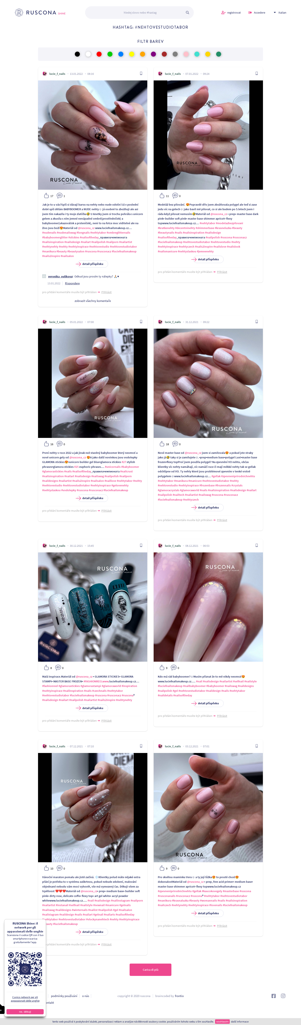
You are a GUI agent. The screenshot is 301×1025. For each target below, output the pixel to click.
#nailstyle (250, 681)
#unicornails (113, 467)
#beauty (61, 251)
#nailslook (233, 246)
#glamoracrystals (168, 490)
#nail (199, 681)
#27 (124, 462)
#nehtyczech (186, 246)
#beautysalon (75, 251)
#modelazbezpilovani (229, 223)
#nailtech (178, 495)
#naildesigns (50, 481)
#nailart (86, 242)
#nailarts (109, 914)
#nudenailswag (66, 232)
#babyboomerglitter (55, 237)
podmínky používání (64, 996)
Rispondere (72, 283)
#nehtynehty (50, 246)
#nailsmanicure (167, 251)
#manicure (195, 481)
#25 (76, 467)
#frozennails (223, 485)
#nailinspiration (73, 691)
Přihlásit (106, 292)
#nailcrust (126, 471)
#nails (178, 232)
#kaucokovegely (212, 891)
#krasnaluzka (180, 900)
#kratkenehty (166, 228)
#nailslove (219, 246)
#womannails (208, 900)
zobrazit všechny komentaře (93, 301)
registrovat (234, 12)
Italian (282, 12)
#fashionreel (50, 686)
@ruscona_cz (86, 228)
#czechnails (99, 691)
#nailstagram (50, 914)
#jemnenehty (205, 251)
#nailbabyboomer (194, 686)
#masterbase (231, 891)
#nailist (93, 910)
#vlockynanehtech (97, 919)
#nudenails (49, 232)
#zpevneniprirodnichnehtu (238, 476)
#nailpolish (98, 242)
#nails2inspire (51, 256)
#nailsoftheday (89, 237)
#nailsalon (67, 256)
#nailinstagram (120, 900)
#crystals (236, 485)
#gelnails (125, 905)
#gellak (216, 476)
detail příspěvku (90, 264)
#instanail (62, 905)
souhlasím (222, 1021)
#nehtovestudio (99, 246)
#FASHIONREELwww (96, 681)
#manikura (49, 251)
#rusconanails (166, 896)
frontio (179, 996)
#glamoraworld (189, 490)
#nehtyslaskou (187, 251)
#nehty (63, 246)
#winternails (80, 910)
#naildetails (165, 695)
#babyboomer (130, 467)
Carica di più (150, 970)
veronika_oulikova (60, 276)
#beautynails (166, 232)
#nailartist (125, 242)
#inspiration (129, 686)
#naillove (110, 481)
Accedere (259, 12)
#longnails (83, 232)
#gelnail (98, 914)
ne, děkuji (20, 1011)
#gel (175, 691)
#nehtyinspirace (78, 246)
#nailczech (164, 905)
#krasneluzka (223, 228)
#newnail (99, 905)
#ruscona (91, 251)
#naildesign (213, 691)
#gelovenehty (120, 485)
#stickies (73, 237)
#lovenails (215, 905)
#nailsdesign (72, 242)
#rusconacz (104, 251)
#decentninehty (185, 228)
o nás (85, 996)
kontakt (49, 1003)
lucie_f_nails (57, 74)
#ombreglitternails (118, 232)
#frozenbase (207, 485)
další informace (240, 1021)
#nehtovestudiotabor (123, 246)
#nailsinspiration (53, 242)
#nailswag (97, 476)
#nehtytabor (98, 232)
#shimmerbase (205, 228)
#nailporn (112, 242)
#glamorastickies (53, 471)
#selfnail (238, 681)
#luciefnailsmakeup (124, 251)
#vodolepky (68, 490)
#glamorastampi (90, 686)
